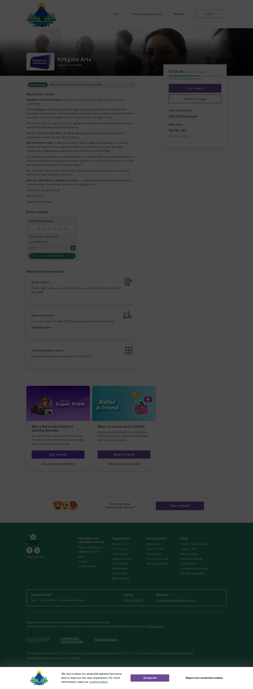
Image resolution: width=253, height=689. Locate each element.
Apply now (153, 544)
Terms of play (189, 554)
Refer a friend (123, 454)
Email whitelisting (191, 559)
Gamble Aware (155, 626)
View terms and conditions (58, 463)
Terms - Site (188, 549)
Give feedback (180, 506)
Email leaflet (154, 554)
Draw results (120, 568)
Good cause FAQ (157, 559)
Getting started (156, 563)
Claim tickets (120, 554)
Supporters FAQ (122, 559)
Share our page (195, 99)
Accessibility (189, 563)
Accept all (149, 677)
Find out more (41, 327)
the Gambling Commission (176, 653)
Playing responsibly (193, 573)
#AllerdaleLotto (35, 557)
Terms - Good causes (195, 544)
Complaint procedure (194, 568)
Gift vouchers (120, 549)
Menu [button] (179, 14)
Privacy (82, 561)
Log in (210, 14)
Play (116, 14)
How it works (120, 563)
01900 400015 (133, 600)
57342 (76, 658)
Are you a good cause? (147, 14)
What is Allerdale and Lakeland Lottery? (91, 549)
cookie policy (98, 682)
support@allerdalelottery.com (175, 600)
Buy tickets (195, 88)
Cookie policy (86, 566)
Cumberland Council (97, 653)
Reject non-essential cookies (204, 677)
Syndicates (119, 573)
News (81, 556)
